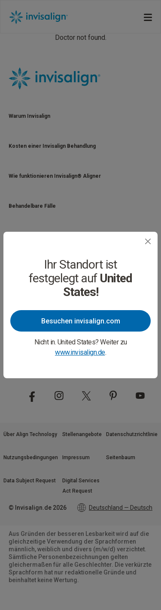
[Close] (148, 241)
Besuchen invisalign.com (80, 321)
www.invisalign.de (80, 352)
